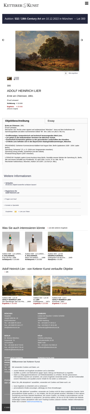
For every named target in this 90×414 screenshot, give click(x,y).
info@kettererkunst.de (12, 327)
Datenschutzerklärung (34, 401)
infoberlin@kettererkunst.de (13, 350)
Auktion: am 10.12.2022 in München (39, 18)
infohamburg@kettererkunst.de (48, 327)
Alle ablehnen (62, 408)
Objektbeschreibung (17, 120)
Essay (51, 120)
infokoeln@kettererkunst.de (47, 347)
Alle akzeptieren (78, 408)
